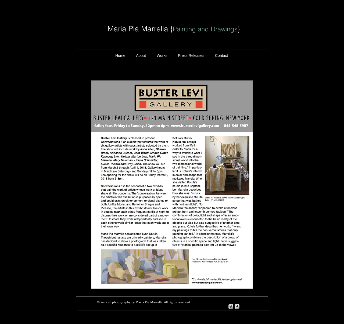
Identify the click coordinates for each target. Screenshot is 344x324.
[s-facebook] (237, 306)
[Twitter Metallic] (230, 306)
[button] (191, 55)
